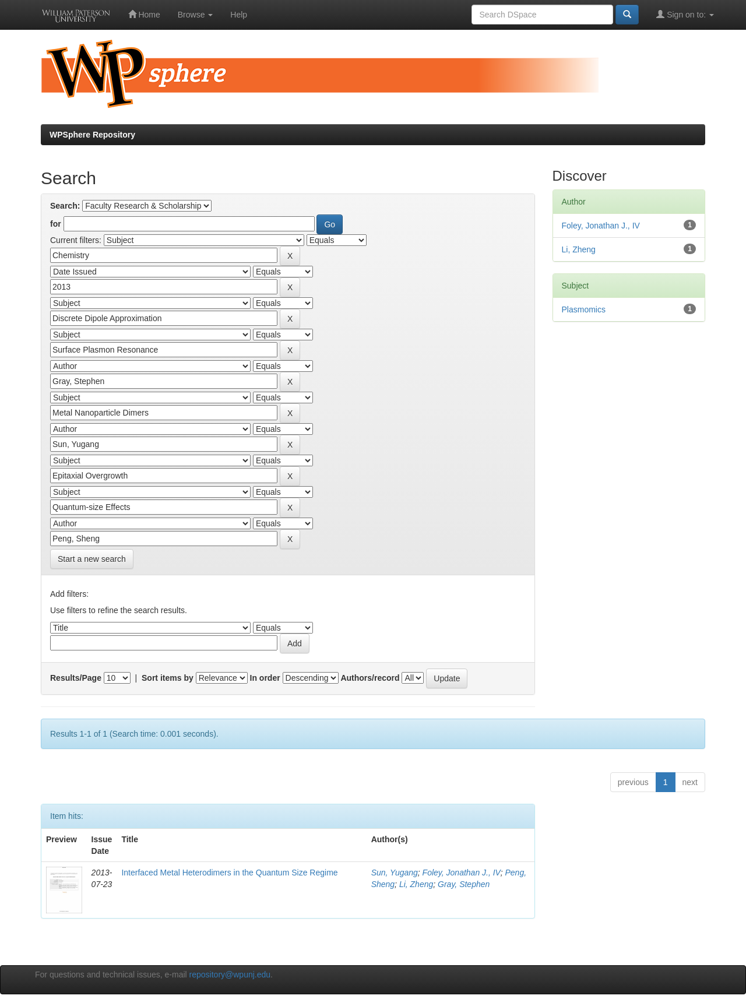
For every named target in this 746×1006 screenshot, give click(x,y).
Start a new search (92, 559)
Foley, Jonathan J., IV (462, 872)
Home (144, 14)
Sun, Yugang (394, 872)
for (55, 223)
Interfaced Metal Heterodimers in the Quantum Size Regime (229, 872)
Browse (195, 14)
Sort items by (167, 678)
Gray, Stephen (464, 884)
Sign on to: (685, 14)
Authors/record (369, 678)
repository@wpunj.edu (230, 974)
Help (238, 14)
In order (265, 678)
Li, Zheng (416, 884)
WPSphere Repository (92, 134)
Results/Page (75, 678)
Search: (65, 205)
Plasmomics (584, 309)
